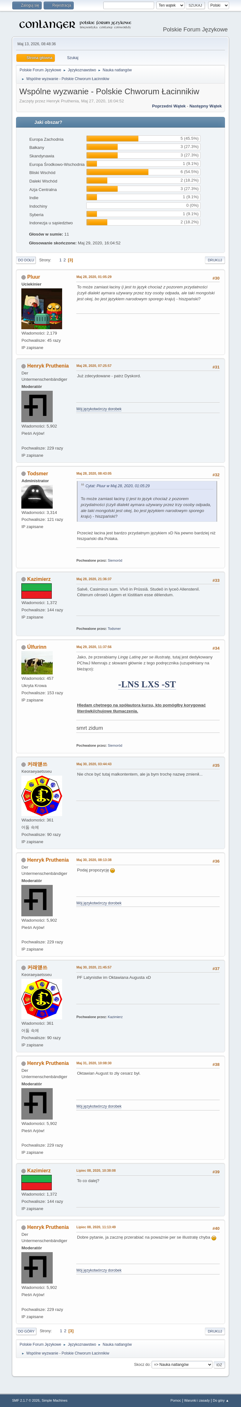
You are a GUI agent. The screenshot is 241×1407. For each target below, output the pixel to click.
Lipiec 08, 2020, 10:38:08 (95, 1170)
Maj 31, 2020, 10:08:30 (93, 1063)
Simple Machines (54, 1400)
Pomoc (175, 1400)
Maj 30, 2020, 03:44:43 (93, 764)
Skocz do (141, 1364)
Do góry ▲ (221, 1400)
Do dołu (26, 260)
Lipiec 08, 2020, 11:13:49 (95, 1227)
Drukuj (215, 260)
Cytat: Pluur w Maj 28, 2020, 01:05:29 (117, 486)
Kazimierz (39, 579)
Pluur (33, 277)
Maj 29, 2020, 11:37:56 (93, 647)
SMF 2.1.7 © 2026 (26, 1400)
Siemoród (115, 560)
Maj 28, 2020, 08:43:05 (93, 473)
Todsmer (37, 473)
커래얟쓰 (37, 764)
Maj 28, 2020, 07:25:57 (93, 366)
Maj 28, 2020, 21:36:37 (93, 579)
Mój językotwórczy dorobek (98, 409)
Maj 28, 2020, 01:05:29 (93, 277)
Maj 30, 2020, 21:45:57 (93, 967)
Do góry (26, 1331)
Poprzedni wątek (168, 106)
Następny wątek (206, 106)
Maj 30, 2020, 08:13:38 (93, 860)
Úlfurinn (36, 647)
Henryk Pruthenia (48, 365)
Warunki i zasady (197, 1400)
